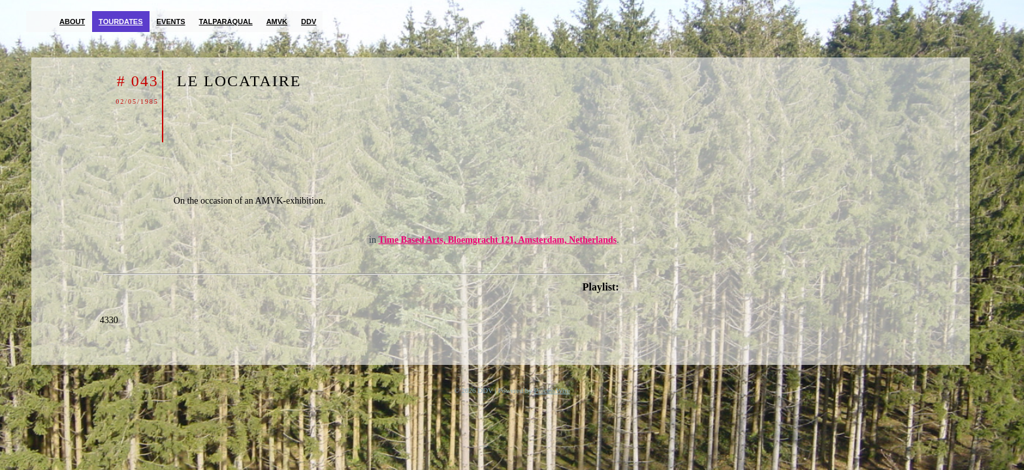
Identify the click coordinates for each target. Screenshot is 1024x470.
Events (171, 21)
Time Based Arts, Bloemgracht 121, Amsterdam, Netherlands (497, 240)
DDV (308, 21)
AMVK (276, 21)
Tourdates (120, 21)
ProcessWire (552, 390)
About (72, 21)
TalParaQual (226, 21)
